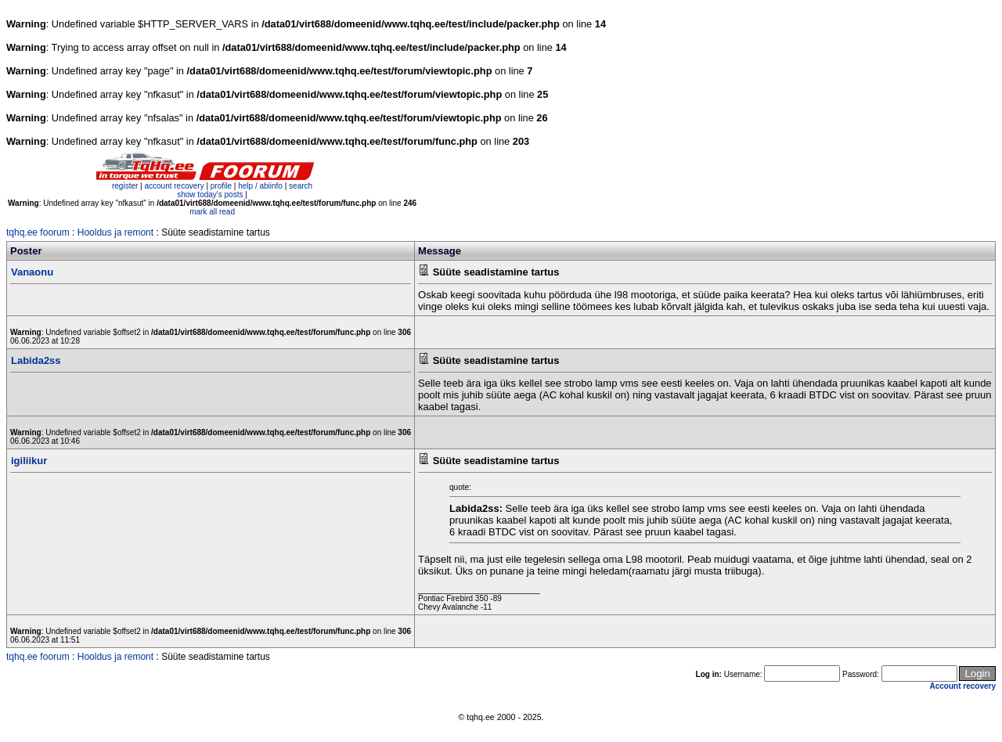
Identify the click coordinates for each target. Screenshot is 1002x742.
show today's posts (210, 194)
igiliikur (29, 460)
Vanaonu (32, 272)
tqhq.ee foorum (38, 232)
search (300, 186)
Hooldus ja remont (115, 232)
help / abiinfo (260, 186)
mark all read (212, 211)
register (125, 186)
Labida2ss (36, 360)
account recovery (175, 186)
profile (221, 186)
